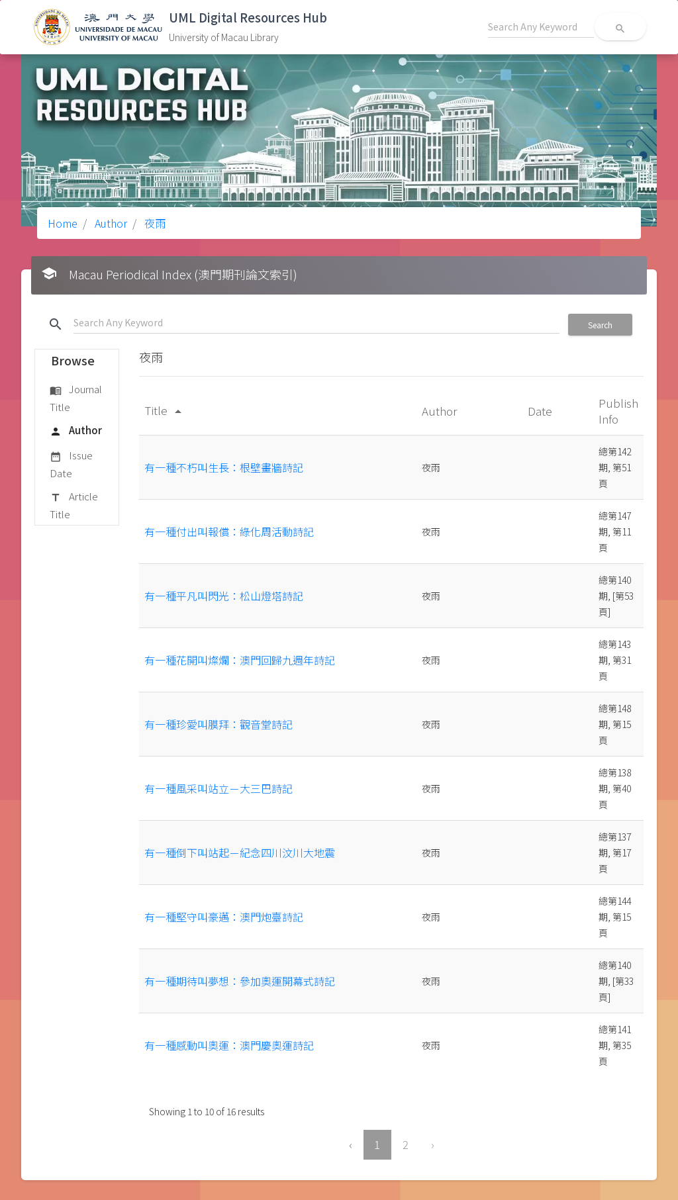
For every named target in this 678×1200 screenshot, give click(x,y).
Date (541, 410)
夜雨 (154, 223)
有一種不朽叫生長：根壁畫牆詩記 (223, 467)
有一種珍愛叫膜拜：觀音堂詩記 (218, 724)
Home (62, 223)
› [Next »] (432, 1144)
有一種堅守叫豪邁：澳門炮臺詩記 (223, 917)
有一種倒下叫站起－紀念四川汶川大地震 (239, 852)
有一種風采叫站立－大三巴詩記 (218, 788)
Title (165, 410)
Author (109, 223)
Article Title (74, 504)
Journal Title (76, 397)
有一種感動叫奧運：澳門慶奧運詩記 (229, 1045)
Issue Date (71, 463)
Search (600, 324)
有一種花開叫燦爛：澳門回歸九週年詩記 (239, 660)
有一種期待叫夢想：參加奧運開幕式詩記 (239, 981)
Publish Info (618, 410)
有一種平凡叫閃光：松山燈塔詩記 (223, 596)
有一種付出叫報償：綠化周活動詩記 (229, 531)
